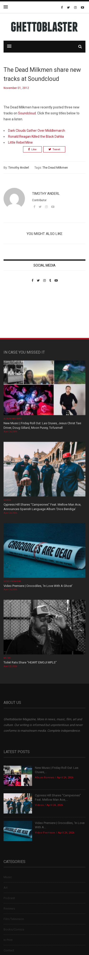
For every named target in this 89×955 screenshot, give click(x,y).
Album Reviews (13, 419)
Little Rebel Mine (20, 142)
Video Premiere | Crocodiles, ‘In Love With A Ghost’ (38, 586)
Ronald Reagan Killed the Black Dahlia (36, 136)
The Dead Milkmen (55, 167)
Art (6, 887)
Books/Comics (14, 929)
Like (32, 149)
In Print (8, 940)
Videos (7, 500)
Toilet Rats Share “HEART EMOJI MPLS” (30, 662)
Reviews (9, 908)
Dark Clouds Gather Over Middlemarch (36, 130)
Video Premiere (12, 581)
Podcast (9, 898)
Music (7, 658)
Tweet (54, 149)
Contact (9, 950)
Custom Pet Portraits (17, 315)
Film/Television (14, 919)
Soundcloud (27, 113)
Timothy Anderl (18, 167)
